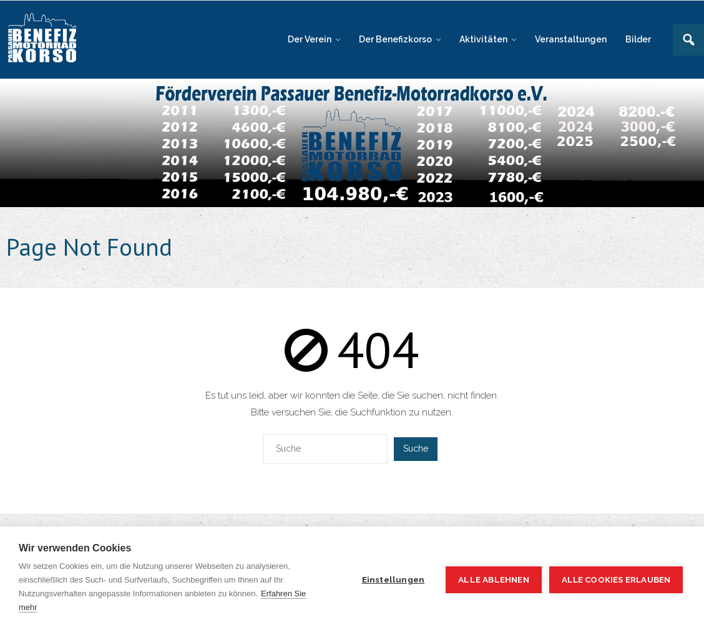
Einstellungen (392, 579)
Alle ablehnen (492, 579)
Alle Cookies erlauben (616, 579)
